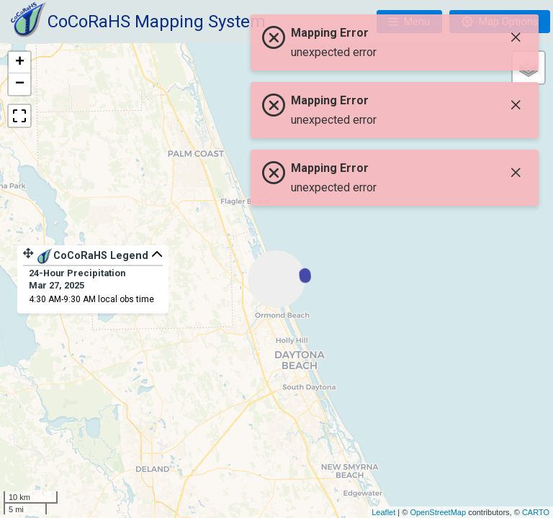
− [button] (19, 84)
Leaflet (383, 512)
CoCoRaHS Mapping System (157, 22)
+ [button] (19, 62)
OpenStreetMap (438, 512)
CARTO (535, 512)
